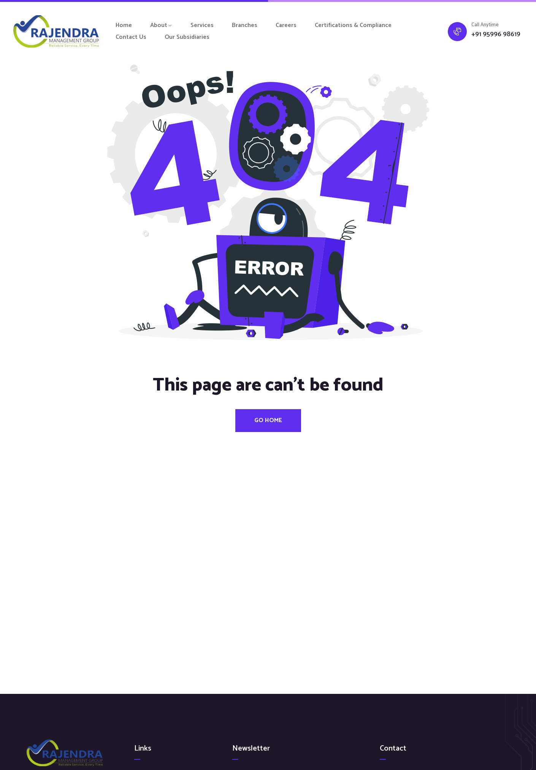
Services (202, 25)
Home (124, 25)
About (158, 25)
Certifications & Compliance (353, 25)
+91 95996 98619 (495, 34)
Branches (244, 25)
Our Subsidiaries (187, 37)
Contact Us (131, 37)
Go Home (268, 420)
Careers (286, 25)
